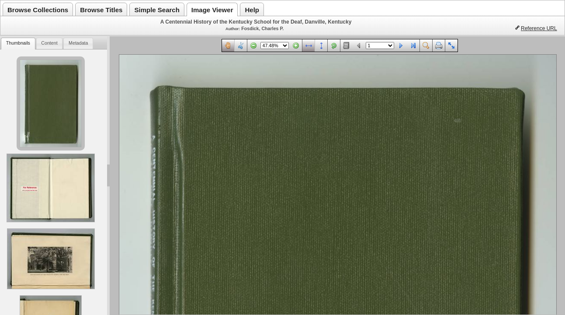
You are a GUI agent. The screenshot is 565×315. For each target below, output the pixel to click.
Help (252, 10)
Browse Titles (101, 10)
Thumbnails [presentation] (18, 43)
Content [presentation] (49, 43)
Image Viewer (212, 10)
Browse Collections (37, 10)
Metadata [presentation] (78, 43)
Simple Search (156, 10)
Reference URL (539, 28)
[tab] (18, 43)
